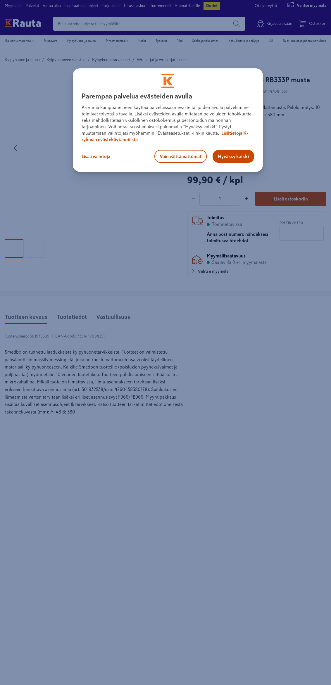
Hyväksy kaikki (233, 156)
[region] (168, 120)
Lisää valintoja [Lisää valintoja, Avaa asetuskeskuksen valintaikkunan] (96, 156)
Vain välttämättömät (180, 156)
